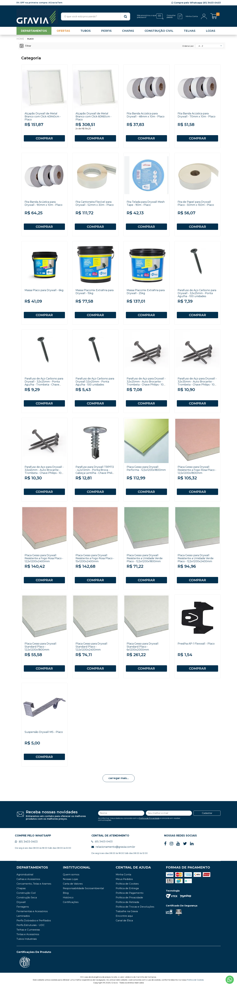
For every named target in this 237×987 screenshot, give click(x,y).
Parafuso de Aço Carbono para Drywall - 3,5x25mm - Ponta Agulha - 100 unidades (197, 293)
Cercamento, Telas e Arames (34, 883)
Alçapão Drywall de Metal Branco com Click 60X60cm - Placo (93, 116)
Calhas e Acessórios (28, 879)
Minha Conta (123, 874)
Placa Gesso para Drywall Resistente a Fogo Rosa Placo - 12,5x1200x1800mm (197, 469)
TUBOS (85, 30)
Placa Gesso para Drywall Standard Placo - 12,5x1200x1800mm (40, 646)
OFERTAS (63, 30)
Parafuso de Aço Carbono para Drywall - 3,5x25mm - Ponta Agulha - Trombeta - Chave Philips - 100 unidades (44, 383)
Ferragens (23, 906)
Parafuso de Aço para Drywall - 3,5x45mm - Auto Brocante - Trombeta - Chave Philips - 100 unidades (44, 471)
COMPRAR (44, 138)
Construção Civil (26, 892)
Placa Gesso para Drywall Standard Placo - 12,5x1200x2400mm (91, 646)
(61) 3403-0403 (26, 841)
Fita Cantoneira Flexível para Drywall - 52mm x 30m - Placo (95, 203)
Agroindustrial (25, 874)
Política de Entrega (127, 888)
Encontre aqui (124, 915)
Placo (30, 39)
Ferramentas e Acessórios (32, 911)
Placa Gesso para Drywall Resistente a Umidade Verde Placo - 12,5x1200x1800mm (145, 558)
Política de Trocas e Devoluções (135, 906)
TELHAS (189, 30)
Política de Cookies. (195, 980)
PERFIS (106, 30)
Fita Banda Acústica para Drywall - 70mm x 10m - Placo (196, 115)
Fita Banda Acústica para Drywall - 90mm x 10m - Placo (43, 203)
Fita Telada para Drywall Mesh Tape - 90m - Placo (146, 203)
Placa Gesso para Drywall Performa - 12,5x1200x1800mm (146, 468)
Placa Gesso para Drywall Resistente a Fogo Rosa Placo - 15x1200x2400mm (95, 558)
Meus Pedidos (124, 879)
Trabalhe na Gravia (127, 911)
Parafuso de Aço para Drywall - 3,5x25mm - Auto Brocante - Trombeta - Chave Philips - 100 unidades (146, 383)
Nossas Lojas (70, 879)
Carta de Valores (73, 883)
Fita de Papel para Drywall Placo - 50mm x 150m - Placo (196, 203)
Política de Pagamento (130, 892)
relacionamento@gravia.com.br (113, 846)
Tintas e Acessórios (28, 934)
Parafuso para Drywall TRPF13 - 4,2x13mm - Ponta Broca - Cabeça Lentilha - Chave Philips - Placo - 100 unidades (95, 471)
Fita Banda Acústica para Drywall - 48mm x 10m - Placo (145, 115)
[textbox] (95, 16)
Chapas (21, 888)
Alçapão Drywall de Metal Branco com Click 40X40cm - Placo (43, 116)
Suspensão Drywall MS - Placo (44, 732)
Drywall (21, 902)
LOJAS (210, 30)
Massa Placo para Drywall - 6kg (44, 290)
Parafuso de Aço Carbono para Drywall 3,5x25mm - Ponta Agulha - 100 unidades (95, 381)
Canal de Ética (124, 920)
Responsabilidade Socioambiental (83, 888)
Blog (66, 892)
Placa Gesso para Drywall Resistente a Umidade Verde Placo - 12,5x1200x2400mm (196, 558)
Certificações (70, 902)
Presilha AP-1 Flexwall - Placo (196, 643)
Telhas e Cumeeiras (28, 929)
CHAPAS (128, 30)
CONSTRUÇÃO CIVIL (159, 30)
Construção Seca (27, 897)
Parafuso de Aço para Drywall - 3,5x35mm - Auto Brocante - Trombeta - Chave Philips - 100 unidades (197, 383)
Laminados (23, 915)
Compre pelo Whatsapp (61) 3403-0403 (196, 2)
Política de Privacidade (149, 818)
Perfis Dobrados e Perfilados (34, 920)
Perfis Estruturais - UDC (31, 925)
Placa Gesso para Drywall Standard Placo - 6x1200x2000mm (142, 646)
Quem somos (71, 874)
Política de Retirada (127, 902)
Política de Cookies (127, 883)
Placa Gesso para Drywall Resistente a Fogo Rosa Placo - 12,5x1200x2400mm (44, 558)
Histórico (68, 897)
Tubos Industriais (27, 938)
